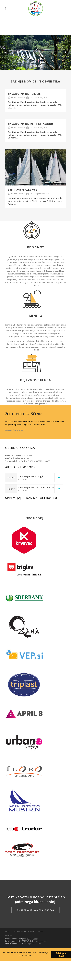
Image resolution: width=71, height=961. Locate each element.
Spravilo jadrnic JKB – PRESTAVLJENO (30, 123)
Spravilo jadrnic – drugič (24, 93)
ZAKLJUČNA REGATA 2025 (22, 190)
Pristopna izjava (61, 955)
